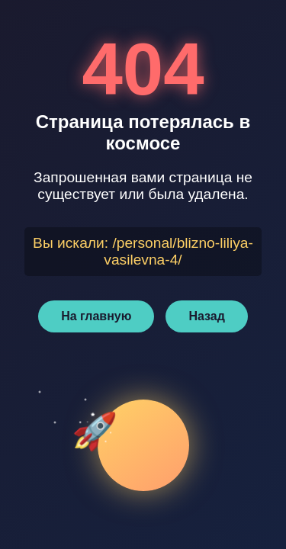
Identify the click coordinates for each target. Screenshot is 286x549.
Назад (206, 316)
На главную (96, 316)
